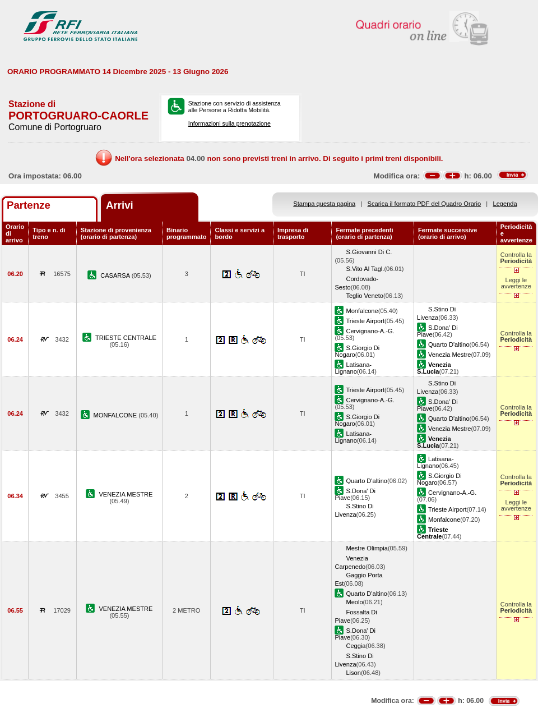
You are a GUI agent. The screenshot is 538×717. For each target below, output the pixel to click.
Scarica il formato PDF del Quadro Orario (424, 203)
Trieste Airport (365, 321)
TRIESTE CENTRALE (125, 337)
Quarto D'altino (449, 344)
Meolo (354, 602)
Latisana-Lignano (353, 368)
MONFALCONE (116, 415)
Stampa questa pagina (324, 203)
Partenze (28, 205)
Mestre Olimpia (367, 548)
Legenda (505, 203)
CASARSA (115, 275)
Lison (353, 672)
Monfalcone (362, 310)
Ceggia (355, 645)
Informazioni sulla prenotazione (229, 123)
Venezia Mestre (449, 354)
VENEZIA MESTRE (125, 494)
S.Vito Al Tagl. (365, 268)
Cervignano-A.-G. (370, 331)
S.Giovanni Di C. (369, 252)
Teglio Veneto (364, 295)
